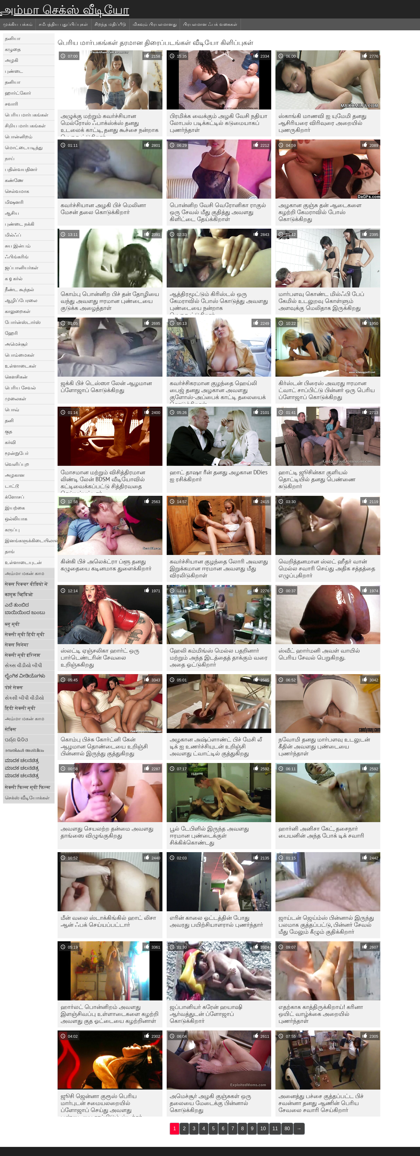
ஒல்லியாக (16, 519)
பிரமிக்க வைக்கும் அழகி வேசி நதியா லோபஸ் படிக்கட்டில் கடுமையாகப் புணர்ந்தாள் (218, 122)
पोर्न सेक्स (14, 687)
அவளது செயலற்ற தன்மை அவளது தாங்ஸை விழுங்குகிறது (107, 832)
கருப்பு (12, 529)
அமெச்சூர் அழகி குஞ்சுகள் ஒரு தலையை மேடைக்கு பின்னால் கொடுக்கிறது (210, 1103)
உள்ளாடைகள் (20, 366)
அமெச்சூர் (16, 344)
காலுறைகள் (17, 311)
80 (287, 1128)
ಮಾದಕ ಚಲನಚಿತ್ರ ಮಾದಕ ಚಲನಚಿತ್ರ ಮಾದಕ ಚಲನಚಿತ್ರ (22, 767)
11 (275, 1128)
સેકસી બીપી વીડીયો (24, 698)
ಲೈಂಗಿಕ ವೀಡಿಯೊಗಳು (25, 676)
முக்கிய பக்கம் (17, 24)
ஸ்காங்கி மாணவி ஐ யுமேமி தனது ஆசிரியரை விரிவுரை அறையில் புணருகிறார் (322, 122)
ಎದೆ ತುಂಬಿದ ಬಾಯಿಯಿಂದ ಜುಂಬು (25, 608)
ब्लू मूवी (12, 624)
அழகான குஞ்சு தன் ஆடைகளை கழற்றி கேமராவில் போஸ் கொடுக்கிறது (320, 212)
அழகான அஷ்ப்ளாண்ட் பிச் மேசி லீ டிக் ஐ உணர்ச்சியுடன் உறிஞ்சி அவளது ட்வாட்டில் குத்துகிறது (216, 746)
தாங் (10, 551)
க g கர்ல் (13, 278)
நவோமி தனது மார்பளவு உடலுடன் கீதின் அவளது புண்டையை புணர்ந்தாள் (324, 746)
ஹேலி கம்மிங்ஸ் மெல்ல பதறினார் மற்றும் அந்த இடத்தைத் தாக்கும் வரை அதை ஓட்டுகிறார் (219, 657)
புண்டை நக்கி (19, 224)
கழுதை (13, 49)
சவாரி (11, 104)
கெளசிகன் (16, 377)
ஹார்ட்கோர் (18, 93)
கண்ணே (14, 180)
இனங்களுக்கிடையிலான (30, 540)
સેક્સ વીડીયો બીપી (23, 665)
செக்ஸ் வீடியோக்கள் (27, 798)
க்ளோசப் (14, 497)
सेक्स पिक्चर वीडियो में (26, 584)
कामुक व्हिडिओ (19, 594)
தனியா (12, 38)
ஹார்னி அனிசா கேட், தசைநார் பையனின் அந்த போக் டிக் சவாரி (321, 832)
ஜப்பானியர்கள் (21, 267)
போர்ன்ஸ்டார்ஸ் (23, 322)
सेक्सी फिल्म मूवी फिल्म (27, 787)
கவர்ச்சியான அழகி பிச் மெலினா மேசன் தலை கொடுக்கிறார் (103, 208)
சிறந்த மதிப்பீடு (110, 24)
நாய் (10, 158)
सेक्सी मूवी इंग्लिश (23, 655)
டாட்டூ (12, 486)
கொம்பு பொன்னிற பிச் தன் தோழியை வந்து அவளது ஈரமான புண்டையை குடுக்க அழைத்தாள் (110, 300)
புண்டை (14, 71)
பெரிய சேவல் (20, 388)
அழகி (11, 60)
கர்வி (10, 442)
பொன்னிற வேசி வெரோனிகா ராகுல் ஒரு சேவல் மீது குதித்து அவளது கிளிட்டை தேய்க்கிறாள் (218, 212)
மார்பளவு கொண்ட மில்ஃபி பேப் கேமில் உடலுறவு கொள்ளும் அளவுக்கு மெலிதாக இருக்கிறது (321, 300)
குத (8, 431)
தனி (9, 420)
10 (263, 1128)
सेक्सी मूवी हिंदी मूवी (25, 634)
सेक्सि (10, 729)
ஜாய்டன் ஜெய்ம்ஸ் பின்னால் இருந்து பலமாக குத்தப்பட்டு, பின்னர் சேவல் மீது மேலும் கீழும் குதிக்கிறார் (326, 924)
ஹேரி (11, 333)
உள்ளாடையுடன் (23, 562)
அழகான (15, 475)
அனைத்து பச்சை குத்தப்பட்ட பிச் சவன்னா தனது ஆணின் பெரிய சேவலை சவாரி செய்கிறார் (321, 1103)
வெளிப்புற (17, 464)
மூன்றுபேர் (16, 453)
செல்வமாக (17, 191)
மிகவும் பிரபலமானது (155, 24)
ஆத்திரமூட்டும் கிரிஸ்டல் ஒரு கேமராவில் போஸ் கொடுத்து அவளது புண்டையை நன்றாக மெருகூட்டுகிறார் (219, 302)
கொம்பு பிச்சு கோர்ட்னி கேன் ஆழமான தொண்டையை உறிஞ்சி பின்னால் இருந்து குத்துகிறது (104, 746)
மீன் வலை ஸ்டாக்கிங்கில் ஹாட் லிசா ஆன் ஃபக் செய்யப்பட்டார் (108, 921)
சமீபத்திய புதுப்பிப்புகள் (63, 24)
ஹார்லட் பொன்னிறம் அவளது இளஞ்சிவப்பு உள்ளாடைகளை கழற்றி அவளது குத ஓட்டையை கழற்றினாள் (109, 1013)
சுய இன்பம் (18, 246)
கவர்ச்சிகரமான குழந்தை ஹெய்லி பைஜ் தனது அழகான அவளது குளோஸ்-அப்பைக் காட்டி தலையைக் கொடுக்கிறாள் (218, 391)
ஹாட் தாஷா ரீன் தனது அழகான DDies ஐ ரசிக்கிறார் (219, 476)
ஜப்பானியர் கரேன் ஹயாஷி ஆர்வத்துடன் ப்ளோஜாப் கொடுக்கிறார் (206, 1013)
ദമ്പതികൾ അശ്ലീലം (24, 750)
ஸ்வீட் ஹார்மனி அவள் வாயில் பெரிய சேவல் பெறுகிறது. (319, 654)
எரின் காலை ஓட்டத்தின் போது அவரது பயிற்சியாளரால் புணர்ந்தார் (216, 921)
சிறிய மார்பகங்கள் (25, 126)
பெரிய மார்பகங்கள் (26, 115)
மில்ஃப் (13, 235)
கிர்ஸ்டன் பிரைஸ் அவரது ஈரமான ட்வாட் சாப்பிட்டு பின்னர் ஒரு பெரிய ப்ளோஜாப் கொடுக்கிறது (326, 390)
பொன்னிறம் (18, 136)
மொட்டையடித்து (24, 147)
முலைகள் (15, 398)
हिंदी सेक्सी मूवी (20, 708)
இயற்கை (15, 508)
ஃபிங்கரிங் (16, 257)
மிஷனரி (14, 202)
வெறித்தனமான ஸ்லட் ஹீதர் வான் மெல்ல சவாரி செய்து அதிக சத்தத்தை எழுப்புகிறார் (326, 568)
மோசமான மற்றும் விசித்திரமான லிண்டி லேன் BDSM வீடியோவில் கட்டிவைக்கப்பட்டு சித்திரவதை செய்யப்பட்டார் (103, 481)
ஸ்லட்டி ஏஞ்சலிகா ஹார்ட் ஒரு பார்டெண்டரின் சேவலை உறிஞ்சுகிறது (100, 657)
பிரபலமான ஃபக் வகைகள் (210, 24)
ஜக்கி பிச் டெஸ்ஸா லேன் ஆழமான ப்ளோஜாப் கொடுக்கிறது (106, 386)
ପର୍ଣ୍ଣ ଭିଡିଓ (16, 740)
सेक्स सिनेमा (16, 645)
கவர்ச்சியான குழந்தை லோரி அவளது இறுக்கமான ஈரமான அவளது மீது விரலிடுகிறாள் (219, 568)
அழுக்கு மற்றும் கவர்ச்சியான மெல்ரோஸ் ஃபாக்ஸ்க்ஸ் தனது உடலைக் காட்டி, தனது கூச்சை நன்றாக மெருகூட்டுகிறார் (109, 124)
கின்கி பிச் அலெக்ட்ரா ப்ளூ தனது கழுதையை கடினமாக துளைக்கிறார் (106, 565)
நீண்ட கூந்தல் (19, 289)
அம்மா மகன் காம (24, 573)
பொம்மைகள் (19, 355)
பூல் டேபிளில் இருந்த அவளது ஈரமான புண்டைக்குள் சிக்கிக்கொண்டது (209, 835)
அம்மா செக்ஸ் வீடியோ (64, 9)
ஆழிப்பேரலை (21, 300)
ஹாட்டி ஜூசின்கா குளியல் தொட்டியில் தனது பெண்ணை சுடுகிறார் (316, 479)
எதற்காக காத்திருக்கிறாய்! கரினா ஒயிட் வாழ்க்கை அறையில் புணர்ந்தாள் (320, 1013)
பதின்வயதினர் (21, 169)
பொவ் (12, 409)
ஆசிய (12, 213)
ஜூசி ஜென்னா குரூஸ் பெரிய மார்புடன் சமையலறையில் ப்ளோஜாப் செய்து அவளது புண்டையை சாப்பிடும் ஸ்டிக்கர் (101, 1104)
